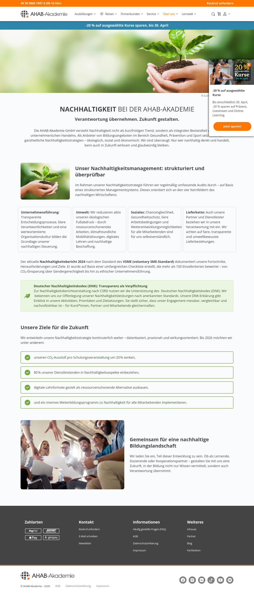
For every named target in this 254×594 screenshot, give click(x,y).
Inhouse (191, 529)
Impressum (139, 550)
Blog (189, 543)
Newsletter (85, 543)
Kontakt (86, 522)
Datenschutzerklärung (145, 543)
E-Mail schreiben (88, 536)
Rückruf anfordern (220, 3)
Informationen (146, 522)
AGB (135, 536)
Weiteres (195, 522)
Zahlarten (34, 522)
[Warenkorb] (219, 14)
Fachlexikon (194, 550)
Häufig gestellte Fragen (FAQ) (149, 529)
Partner (191, 536)
